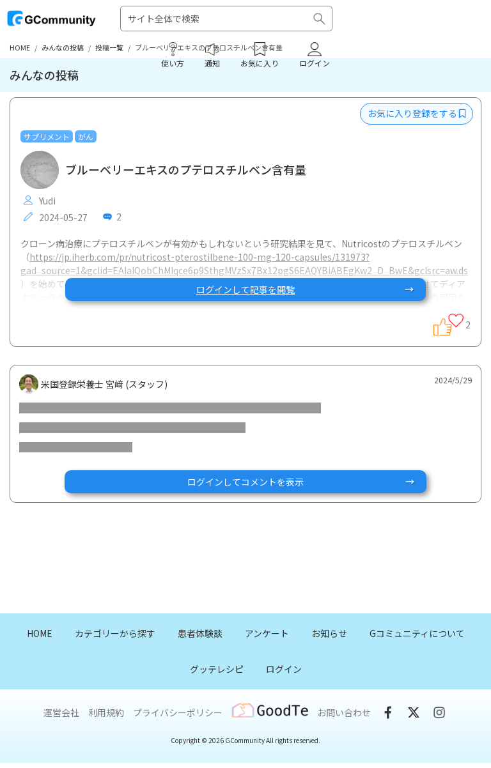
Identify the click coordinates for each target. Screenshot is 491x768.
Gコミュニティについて (417, 633)
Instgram (439, 712)
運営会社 (61, 712)
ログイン (284, 669)
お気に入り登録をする (417, 113)
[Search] (226, 18)
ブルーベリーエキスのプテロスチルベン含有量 (185, 170)
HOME (39, 633)
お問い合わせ (344, 712)
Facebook (388, 712)
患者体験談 (200, 633)
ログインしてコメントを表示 (301, 481)
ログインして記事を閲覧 (306, 289)
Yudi (40, 200)
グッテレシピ (217, 669)
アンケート (267, 633)
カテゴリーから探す (115, 633)
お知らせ (329, 633)
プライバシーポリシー (177, 712)
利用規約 (106, 712)
